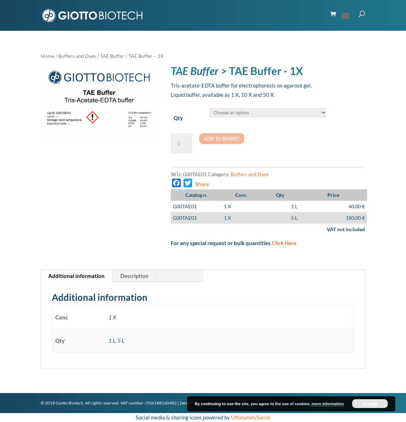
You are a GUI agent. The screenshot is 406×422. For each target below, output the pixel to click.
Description (134, 276)
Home (47, 56)
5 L (294, 218)
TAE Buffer (112, 56)
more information (327, 404)
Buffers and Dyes (77, 56)
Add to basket (222, 139)
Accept (369, 403)
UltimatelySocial (250, 417)
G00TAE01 (185, 206)
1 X (227, 206)
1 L (294, 206)
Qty (178, 118)
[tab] (76, 276)
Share (202, 183)
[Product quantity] (181, 143)
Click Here (284, 243)
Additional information (76, 276)
